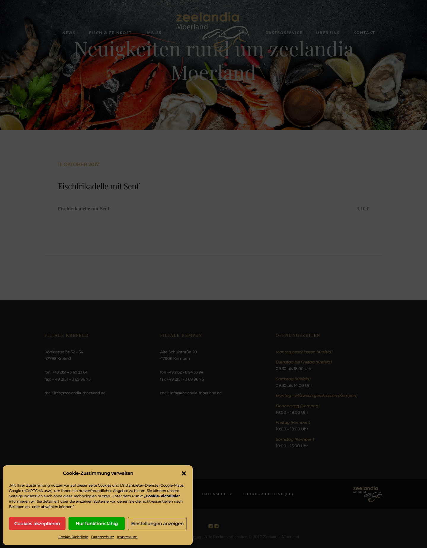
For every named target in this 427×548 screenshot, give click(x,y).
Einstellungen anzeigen (157, 523)
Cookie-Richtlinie (73, 537)
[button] (184, 473)
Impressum (127, 537)
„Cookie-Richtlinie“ (162, 496)
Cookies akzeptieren (37, 523)
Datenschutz (102, 537)
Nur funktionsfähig (97, 523)
